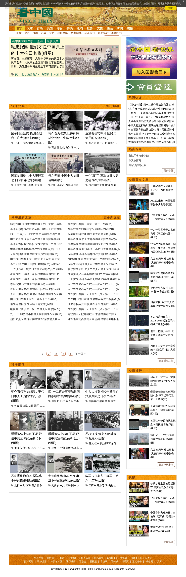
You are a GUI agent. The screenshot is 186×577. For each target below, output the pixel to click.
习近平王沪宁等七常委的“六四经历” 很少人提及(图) (162, 349)
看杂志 (82, 561)
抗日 (17, 74)
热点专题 (135, 149)
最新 (19, 33)
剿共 (30, 185)
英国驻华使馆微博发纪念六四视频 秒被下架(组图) (162, 277)
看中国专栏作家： (24, 41)
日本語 (148, 557)
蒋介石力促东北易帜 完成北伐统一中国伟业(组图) (63, 138)
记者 (43, 33)
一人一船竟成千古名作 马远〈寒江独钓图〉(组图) (162, 233)
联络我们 (51, 557)
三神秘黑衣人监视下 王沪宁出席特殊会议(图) (161, 190)
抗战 (25, 142)
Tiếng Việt (136, 557)
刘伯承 (55, 485)
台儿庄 (18, 142)
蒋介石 (37, 74)
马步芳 (100, 485)
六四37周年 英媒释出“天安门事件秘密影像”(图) (162, 262)
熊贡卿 (104, 443)
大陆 (30, 28)
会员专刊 (89, 33)
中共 (107, 401)
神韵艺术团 (56, 561)
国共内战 (94, 401)
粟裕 (101, 401)
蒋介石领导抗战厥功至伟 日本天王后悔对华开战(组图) (27, 396)
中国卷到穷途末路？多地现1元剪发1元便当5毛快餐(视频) (162, 516)
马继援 (109, 485)
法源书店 (70, 561)
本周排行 (116, 33)
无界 (159, 561)
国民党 (55, 401)
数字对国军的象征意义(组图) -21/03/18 (91, 229)
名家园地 (76, 33)
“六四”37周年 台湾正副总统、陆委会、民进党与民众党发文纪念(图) (163, 248)
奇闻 (120, 28)
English (111, 557)
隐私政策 (99, 557)
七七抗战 (26, 74)
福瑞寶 (125, 561)
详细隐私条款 (20, 8)
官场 (40, 28)
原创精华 (62, 33)
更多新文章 (112, 217)
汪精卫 (117, 142)
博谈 (70, 28)
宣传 (68, 447)
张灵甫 (43, 485)
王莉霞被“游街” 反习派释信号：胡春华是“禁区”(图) (162, 410)
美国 (50, 28)
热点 (27, 33)
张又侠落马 (135, 160)
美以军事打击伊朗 (139, 155)
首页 (20, 28)
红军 (96, 443)
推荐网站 (28, 561)
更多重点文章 (166, 360)
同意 (170, 8)
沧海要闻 (18, 106)
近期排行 (103, 33)
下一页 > (80, 353)
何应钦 (77, 185)
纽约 (80, 28)
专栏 (51, 33)
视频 (130, 28)
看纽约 (103, 561)
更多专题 (168, 170)
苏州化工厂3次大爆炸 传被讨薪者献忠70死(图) (162, 439)
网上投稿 (38, 557)
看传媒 (114, 561)
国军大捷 (99, 185)
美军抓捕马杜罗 (137, 165)
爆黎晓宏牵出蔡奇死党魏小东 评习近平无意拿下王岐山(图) (162, 395)
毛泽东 (18, 447)
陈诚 (107, 185)
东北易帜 (79, 147)
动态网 (149, 561)
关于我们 (72, 557)
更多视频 (168, 542)
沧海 (40, 41)
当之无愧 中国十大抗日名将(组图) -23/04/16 (36, 264)
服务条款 (85, 557)
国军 (42, 185)
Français (122, 557)
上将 (33, 447)
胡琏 (113, 185)
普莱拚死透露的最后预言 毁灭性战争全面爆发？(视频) (162, 487)
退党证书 (137, 561)
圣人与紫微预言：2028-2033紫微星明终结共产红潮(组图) (162, 320)
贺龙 (91, 443)
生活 (110, 28)
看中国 (37, 15)
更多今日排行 (166, 464)
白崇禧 (45, 74)
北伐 (62, 147)
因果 (68, 485)
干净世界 (41, 561)
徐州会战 (33, 142)
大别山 (80, 485)
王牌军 (18, 185)
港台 (60, 28)
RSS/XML (112, 106)
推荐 (35, 33)
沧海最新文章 (21, 217)
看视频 (93, 561)
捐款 (62, 557)
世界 (90, 28)
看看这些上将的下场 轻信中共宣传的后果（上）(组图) (64, 438)
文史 (100, 28)
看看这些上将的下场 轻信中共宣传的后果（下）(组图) (27, 438)
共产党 (92, 142)
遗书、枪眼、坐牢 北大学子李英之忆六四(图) (162, 335)
